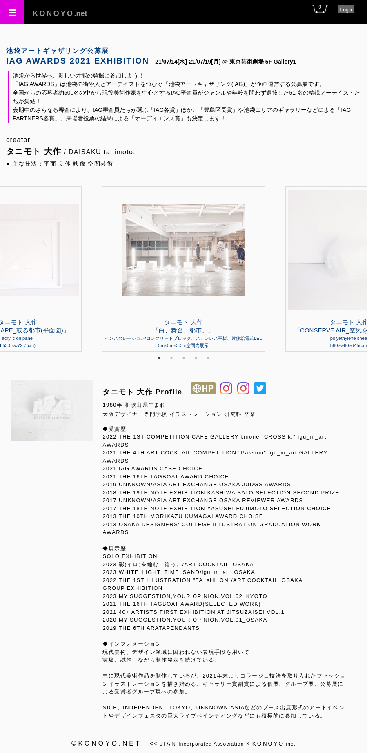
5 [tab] (208, 358)
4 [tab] (196, 358)
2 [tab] (171, 358)
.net (60, 13)
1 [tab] (159, 358)
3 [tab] (184, 358)
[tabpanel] (183, 268)
